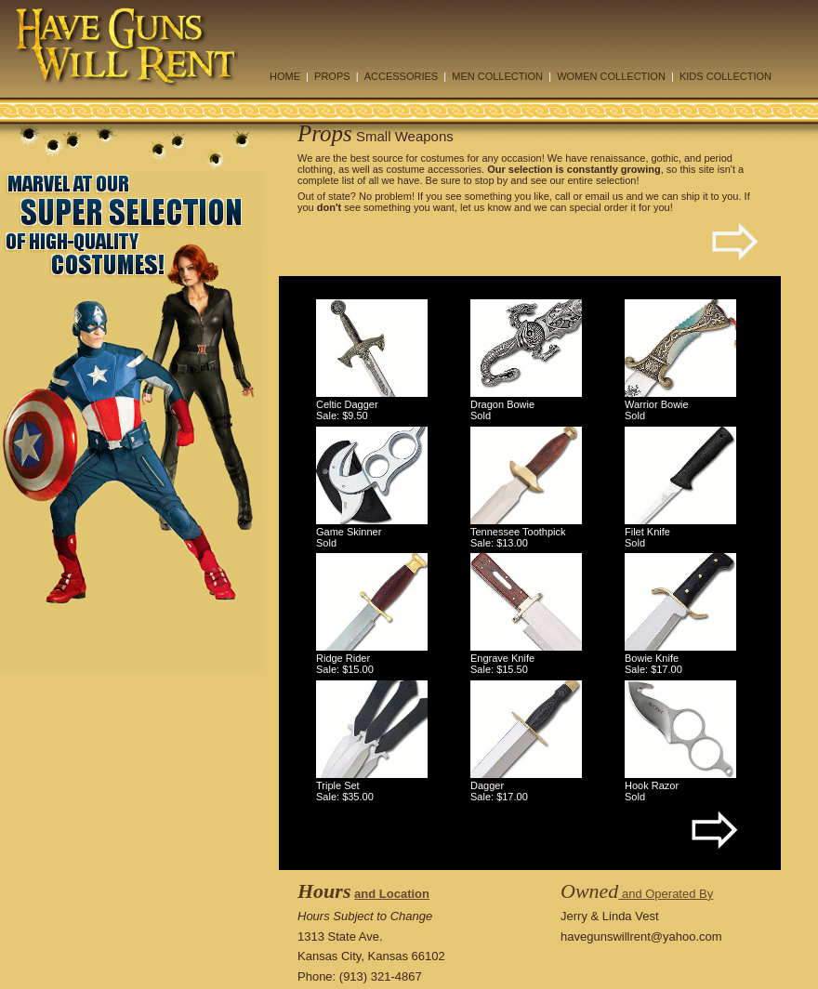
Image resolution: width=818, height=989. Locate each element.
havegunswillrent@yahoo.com (641, 936)
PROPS (332, 76)
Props (324, 133)
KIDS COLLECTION (725, 76)
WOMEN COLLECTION (611, 76)
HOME (285, 76)
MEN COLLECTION (497, 76)
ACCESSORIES (401, 76)
